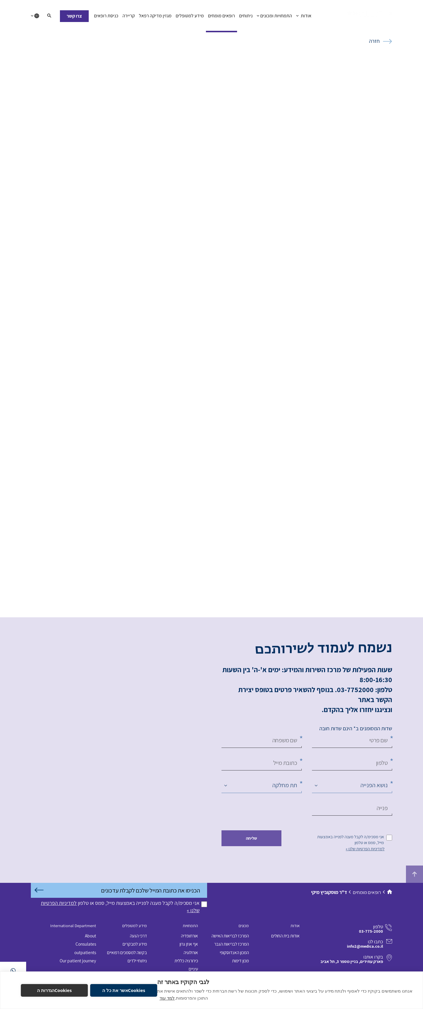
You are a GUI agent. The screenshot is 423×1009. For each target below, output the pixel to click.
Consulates (85, 944)
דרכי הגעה (138, 936)
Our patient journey (78, 961)
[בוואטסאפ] (13, 971)
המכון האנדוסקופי (234, 952)
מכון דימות (240, 961)
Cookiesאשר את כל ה (123, 990)
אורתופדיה (189, 936)
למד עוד (167, 998)
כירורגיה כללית (186, 961)
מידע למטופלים (190, 17)
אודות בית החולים (285, 936)
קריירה (128, 17)
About (90, 936)
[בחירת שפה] (35, 16)
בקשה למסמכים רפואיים (127, 952)
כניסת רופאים (106, 17)
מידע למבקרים (134, 944)
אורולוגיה (191, 952)
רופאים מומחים (221, 17)
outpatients (85, 952)
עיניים (193, 969)
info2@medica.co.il (365, 946)
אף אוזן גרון (188, 944)
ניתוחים (246, 17)
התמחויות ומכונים (274, 17)
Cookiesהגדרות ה (54, 990)
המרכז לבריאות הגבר (231, 944)
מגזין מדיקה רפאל (155, 17)
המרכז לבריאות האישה (230, 936)
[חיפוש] (49, 16)
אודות (303, 17)
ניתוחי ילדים (137, 961)
